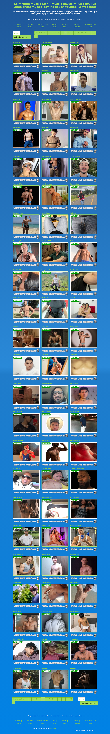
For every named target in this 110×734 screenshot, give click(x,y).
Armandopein (74, 70)
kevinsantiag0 (75, 184)
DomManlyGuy (18, 241)
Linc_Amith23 (46, 241)
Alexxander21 (46, 355)
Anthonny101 (74, 582)
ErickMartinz (17, 355)
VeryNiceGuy (17, 582)
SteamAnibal (17, 99)
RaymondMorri (18, 440)
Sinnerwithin (17, 384)
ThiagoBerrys (74, 639)
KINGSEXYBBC (47, 611)
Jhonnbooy (16, 156)
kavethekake (17, 327)
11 (86, 33)
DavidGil (73, 668)
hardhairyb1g (46, 213)
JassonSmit (45, 127)
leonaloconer (74, 42)
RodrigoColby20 (18, 639)
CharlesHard (17, 525)
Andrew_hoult (17, 411)
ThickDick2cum (47, 497)
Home (16, 33)
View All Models (41, 33)
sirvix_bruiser (46, 411)
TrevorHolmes (75, 156)
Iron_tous (45, 327)
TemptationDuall (47, 270)
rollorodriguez (46, 156)
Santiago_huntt (18, 213)
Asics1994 (45, 639)
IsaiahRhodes (74, 554)
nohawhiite (16, 42)
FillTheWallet (74, 497)
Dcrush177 (16, 468)
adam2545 (45, 668)
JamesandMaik (18, 184)
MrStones (73, 241)
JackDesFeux (17, 497)
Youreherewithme (47, 384)
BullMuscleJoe (46, 468)
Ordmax (73, 213)
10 (82, 33)
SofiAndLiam (46, 525)
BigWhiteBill (17, 270)
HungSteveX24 (75, 440)
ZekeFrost (16, 298)
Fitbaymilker (46, 554)
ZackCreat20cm (75, 525)
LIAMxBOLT (45, 70)
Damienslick (17, 611)
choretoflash (17, 668)
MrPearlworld (74, 411)
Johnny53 (73, 355)
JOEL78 (73, 298)
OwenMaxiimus (47, 184)
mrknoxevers (46, 440)
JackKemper (74, 127)
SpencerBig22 (75, 611)
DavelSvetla (74, 384)
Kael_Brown (74, 327)
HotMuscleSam (75, 270)
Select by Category (22, 37)
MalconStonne (46, 99)
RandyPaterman (47, 42)
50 (93, 33)
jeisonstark (16, 70)
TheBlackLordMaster (77, 468)
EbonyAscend (46, 582)
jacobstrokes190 (18, 554)
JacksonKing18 (75, 99)
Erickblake (16, 127)
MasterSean (45, 298)
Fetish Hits (53, 728)
